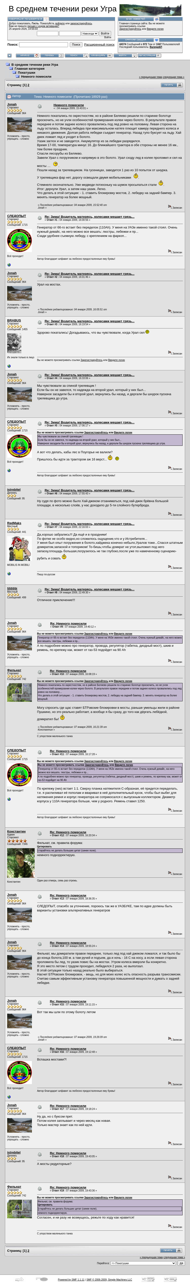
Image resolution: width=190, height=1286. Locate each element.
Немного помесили (36, 76)
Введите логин (155, 29)
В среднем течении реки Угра (34, 64)
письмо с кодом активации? (43, 26)
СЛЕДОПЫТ (16, 216)
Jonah (12, 104)
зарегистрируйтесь (81, 23)
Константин (16, 831)
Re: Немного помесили (68, 623)
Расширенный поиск (99, 44)
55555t (12, 588)
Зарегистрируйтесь (130, 29)
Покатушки (26, 72)
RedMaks (14, 523)
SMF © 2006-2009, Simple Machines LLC (109, 1279)
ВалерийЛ (156, 47)
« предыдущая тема (150, 77)
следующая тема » (173, 77)
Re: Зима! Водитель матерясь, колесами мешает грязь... (89, 217)
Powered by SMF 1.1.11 (71, 1279)
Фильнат (14, 670)
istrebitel (14, 489)
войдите (60, 23)
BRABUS (14, 320)
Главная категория (30, 68)
